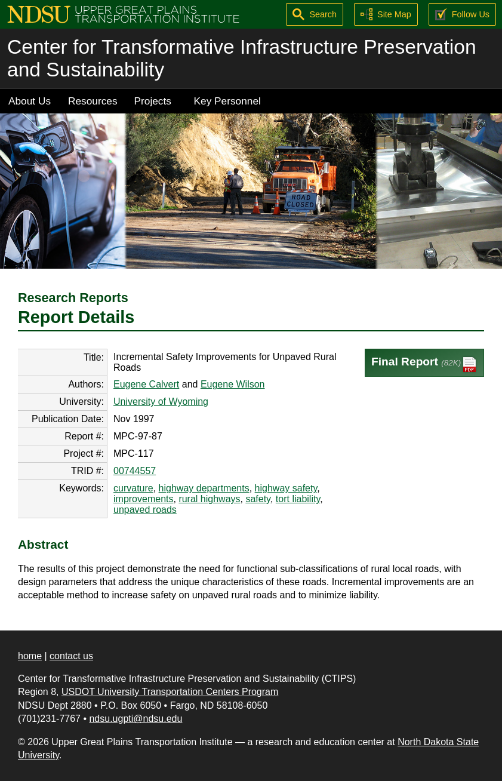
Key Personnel (227, 101)
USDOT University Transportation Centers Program (169, 692)
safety (257, 499)
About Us (29, 101)
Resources (93, 101)
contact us (71, 656)
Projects (152, 101)
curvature (133, 488)
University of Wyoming (160, 401)
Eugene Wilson (233, 384)
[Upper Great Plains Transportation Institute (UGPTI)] (123, 13)
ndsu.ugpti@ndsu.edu (135, 719)
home (30, 656)
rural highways (209, 499)
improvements (143, 499)
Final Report (424, 364)
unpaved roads (145, 510)
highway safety (286, 488)
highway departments (204, 488)
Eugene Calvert (146, 384)
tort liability (298, 499)
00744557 (134, 471)
